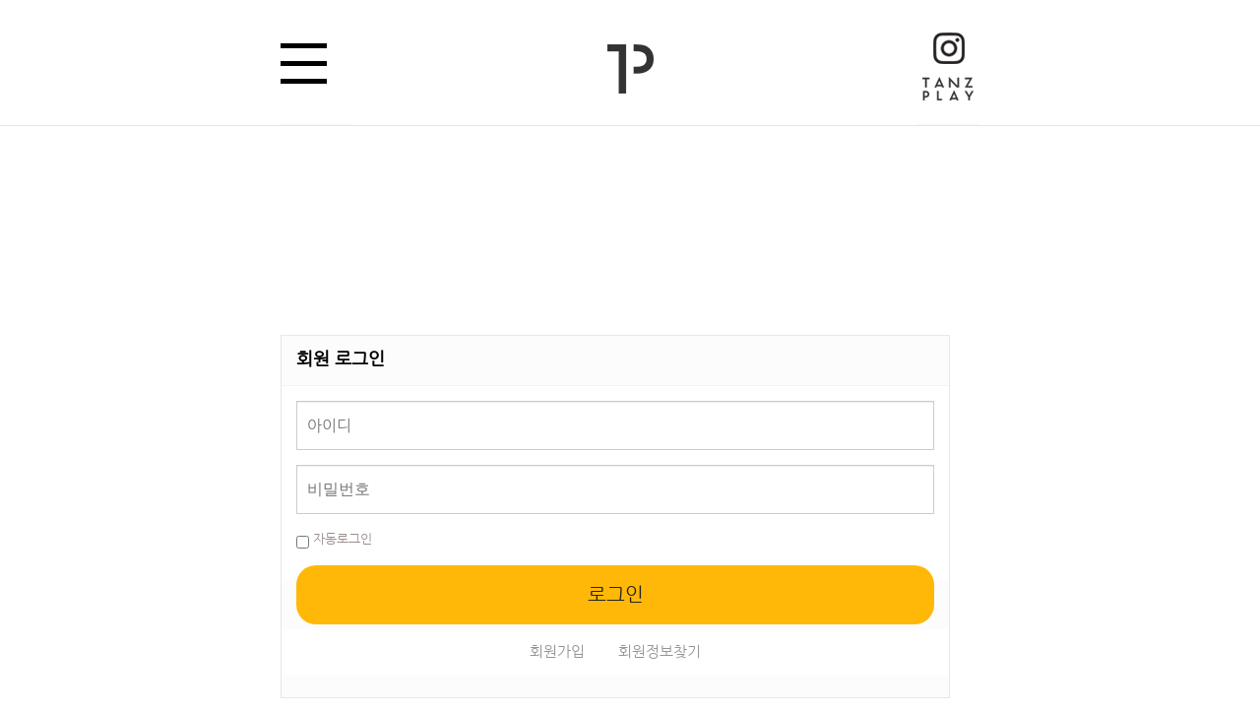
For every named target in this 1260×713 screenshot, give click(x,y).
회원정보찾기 (659, 651)
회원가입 (557, 651)
